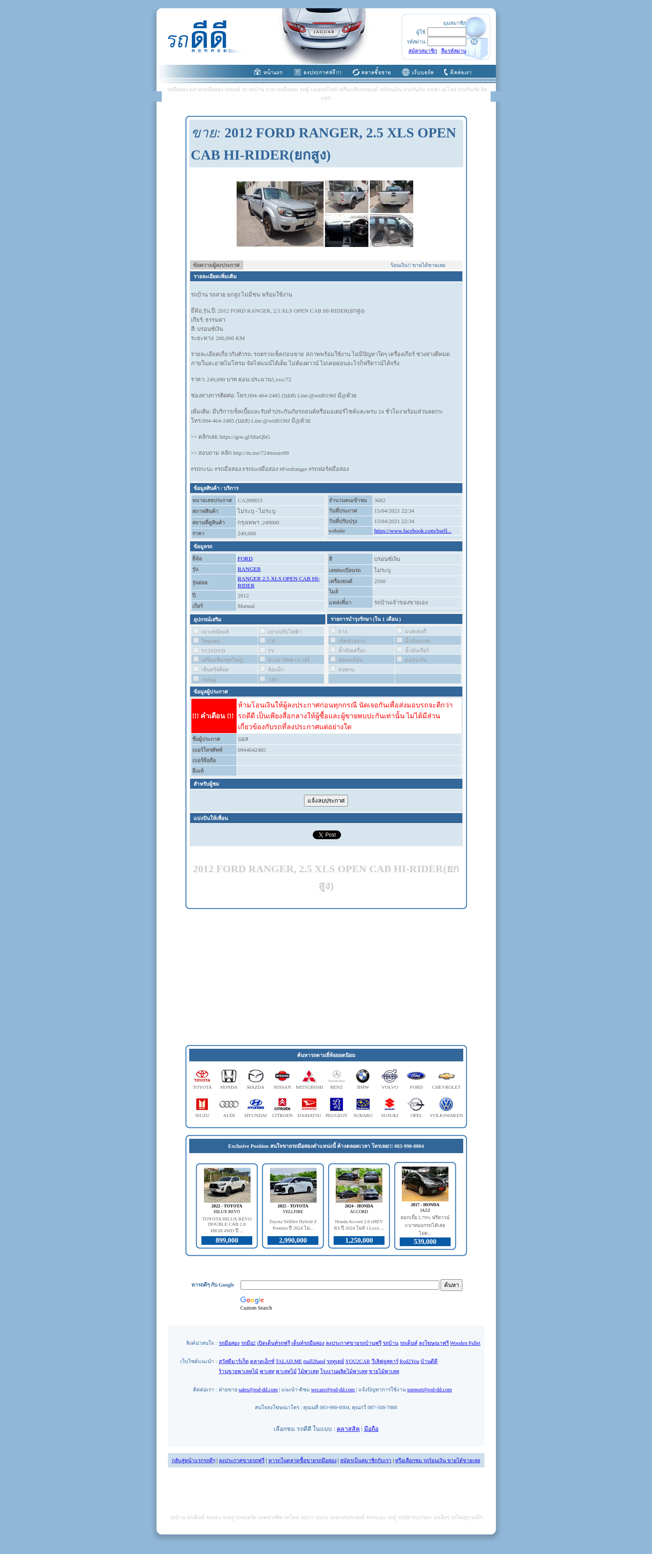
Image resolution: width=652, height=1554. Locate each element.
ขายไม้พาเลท (384, 1371)
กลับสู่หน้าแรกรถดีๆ (193, 1460)
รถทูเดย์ (335, 1361)
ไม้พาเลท (308, 1371)
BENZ (336, 1087)
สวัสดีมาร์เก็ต (234, 1361)
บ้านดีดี (429, 1361)
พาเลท (267, 1371)
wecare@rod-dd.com (333, 1390)
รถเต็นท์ (409, 1343)
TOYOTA (202, 1087)
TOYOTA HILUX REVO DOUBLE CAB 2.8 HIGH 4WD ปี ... (226, 1224)
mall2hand (314, 1361)
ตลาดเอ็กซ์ (262, 1361)
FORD (245, 558)
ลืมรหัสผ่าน (453, 51)
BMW (363, 1087)
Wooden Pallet (465, 1343)
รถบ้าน (390, 1343)
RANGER (249, 569)
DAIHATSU (309, 1115)
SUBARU (363, 1115)
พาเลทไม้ (286, 1371)
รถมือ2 (248, 1343)
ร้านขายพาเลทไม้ (238, 1371)
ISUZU (202, 1115)
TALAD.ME (289, 1361)
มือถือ (371, 1429)
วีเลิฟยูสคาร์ (384, 1361)
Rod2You (409, 1361)
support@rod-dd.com (429, 1390)
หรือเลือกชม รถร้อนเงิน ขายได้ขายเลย (437, 1460)
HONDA (229, 1087)
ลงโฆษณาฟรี (434, 1343)
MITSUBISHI (309, 1087)
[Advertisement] (326, 977)
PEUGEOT (336, 1115)
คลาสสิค (348, 1429)
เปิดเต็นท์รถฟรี (273, 1343)
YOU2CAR (357, 1361)
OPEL (417, 1115)
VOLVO (389, 1087)
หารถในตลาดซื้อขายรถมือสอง (302, 1460)
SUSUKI (389, 1115)
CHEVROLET (446, 1087)
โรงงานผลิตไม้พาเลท (344, 1371)
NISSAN (282, 1087)
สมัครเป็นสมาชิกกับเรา (365, 1460)
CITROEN (282, 1115)
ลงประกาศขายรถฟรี (241, 1460)
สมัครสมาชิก (422, 51)
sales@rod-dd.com (258, 1390)
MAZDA (255, 1087)
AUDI (229, 1115)
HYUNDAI (255, 1115)
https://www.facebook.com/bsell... (412, 530)
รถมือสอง (229, 1343)
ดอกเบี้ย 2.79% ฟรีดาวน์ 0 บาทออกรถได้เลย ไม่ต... (425, 1225)
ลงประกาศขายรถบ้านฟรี (353, 1343)
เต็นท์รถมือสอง (307, 1343)
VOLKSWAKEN (446, 1115)
